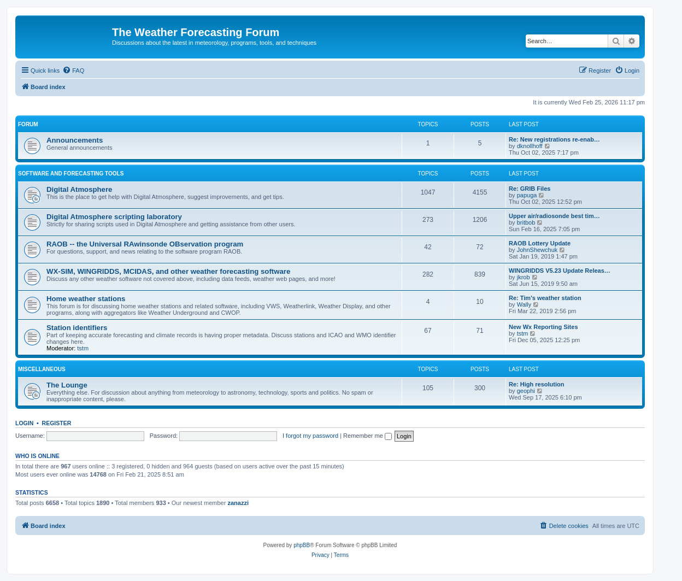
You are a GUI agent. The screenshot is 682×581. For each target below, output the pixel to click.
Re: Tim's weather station (545, 298)
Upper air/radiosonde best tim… (554, 216)
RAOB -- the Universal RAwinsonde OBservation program (144, 244)
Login (24, 423)
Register (57, 423)
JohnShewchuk (537, 250)
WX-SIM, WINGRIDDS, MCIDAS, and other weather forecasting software (168, 271)
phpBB (301, 545)
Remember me (367, 435)
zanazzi (238, 503)
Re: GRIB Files (529, 188)
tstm (83, 348)
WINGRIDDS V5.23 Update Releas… (559, 270)
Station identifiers (76, 328)
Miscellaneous (42, 369)
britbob (526, 222)
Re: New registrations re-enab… (554, 139)
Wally (524, 304)
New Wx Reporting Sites (543, 327)
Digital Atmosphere (79, 189)
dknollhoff (530, 146)
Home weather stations (85, 299)
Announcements (74, 140)
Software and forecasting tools (71, 174)
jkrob (523, 277)
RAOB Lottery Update (540, 243)
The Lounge (66, 385)
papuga (527, 195)
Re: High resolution (536, 384)
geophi (526, 391)
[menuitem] (73, 70)
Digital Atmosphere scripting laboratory (114, 217)
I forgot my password (310, 435)
